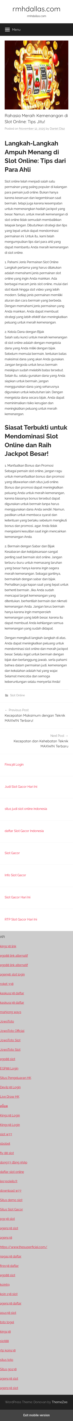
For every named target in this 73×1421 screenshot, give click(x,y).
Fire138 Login (14, 764)
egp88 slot (7, 1059)
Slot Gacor (12, 853)
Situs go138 (8, 1369)
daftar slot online (12, 1172)
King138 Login (10, 1115)
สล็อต (4, 1106)
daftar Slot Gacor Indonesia (24, 831)
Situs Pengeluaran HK (15, 1078)
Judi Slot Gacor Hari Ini (21, 787)
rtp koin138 (8, 1350)
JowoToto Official (12, 1031)
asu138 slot (8, 1313)
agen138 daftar (10, 1303)
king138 (5, 1331)
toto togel (7, 1322)
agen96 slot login (12, 974)
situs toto (6, 1360)
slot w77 (6, 1134)
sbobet (5, 1143)
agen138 (6, 1237)
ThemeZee (59, 1402)
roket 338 (6, 984)
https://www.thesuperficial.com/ (23, 1247)
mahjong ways (10, 1012)
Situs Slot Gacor (11, 1209)
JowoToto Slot (10, 1040)
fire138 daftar (9, 1266)
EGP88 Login (9, 1068)
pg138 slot (7, 1219)
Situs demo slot (11, 1200)
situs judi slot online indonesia (26, 809)
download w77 (10, 1190)
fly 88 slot (7, 1153)
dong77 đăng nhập (13, 1162)
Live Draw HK (9, 1096)
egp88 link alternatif (14, 956)
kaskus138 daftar (12, 993)
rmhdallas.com (36, 8)
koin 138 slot (9, 1294)
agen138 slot (9, 1228)
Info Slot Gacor (15, 875)
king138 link (8, 946)
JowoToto (7, 1021)
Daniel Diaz (57, 128)
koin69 (5, 1284)
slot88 (4, 1341)
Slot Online (17, 695)
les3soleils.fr (9, 1181)
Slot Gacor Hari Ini (17, 897)
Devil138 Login (10, 1087)
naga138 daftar (10, 1256)
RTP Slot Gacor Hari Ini (21, 919)
